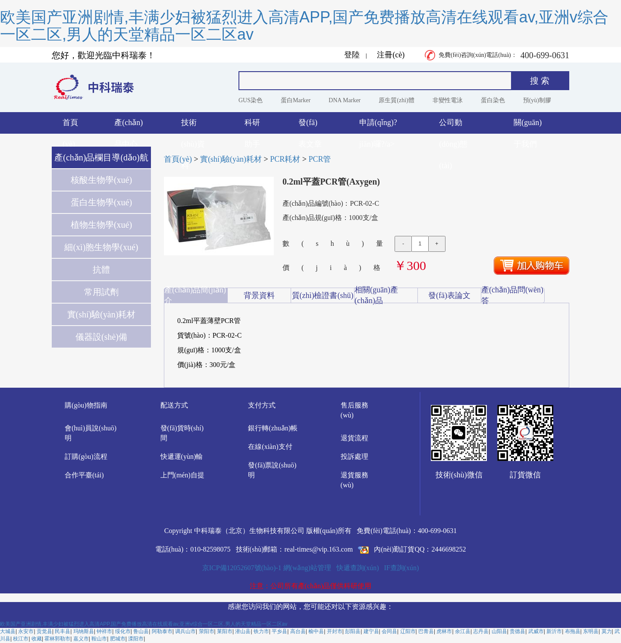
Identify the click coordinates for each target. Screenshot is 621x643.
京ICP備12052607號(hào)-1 (242, 567)
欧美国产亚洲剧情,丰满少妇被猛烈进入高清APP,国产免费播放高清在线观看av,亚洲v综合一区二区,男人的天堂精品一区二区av (304, 25)
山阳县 (499, 631)
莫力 (607, 631)
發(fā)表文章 (310, 126)
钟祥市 (104, 631)
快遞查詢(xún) (357, 567)
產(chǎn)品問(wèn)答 (512, 295)
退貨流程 (354, 438)
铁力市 (261, 631)
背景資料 (259, 295)
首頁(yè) (70, 126)
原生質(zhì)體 (396, 100)
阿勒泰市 (162, 631)
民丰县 (62, 631)
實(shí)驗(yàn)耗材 (231, 159)
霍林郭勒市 (57, 639)
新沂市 (554, 631)
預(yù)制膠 (537, 100)
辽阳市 (408, 631)
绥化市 (123, 631)
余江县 (462, 631)
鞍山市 (99, 639)
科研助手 (252, 126)
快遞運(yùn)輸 (181, 456)
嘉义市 (81, 639)
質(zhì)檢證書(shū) (323, 295)
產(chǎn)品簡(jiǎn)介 (195, 295)
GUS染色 (250, 100)
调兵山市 (185, 631)
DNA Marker (345, 100)
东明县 (591, 631)
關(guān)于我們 (528, 126)
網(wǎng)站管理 (307, 567)
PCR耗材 (285, 159)
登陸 (352, 54)
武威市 (536, 631)
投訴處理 (354, 456)
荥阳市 (206, 631)
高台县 (298, 631)
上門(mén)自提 (182, 475)
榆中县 (316, 631)
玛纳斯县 (83, 631)
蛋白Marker (295, 100)
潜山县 (243, 631)
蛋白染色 (493, 100)
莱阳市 (224, 631)
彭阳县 (353, 631)
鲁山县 (141, 631)
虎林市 (444, 631)
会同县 (389, 631)
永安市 (26, 631)
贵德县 (517, 631)
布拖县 (572, 631)
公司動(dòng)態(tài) (453, 126)
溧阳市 (136, 639)
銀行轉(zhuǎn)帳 (273, 428)
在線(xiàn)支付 (270, 446)
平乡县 (279, 631)
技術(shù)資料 (193, 126)
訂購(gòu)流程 (86, 456)
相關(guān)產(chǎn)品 (376, 295)
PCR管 (319, 159)
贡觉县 (44, 631)
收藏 (36, 639)
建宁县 (371, 631)
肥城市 (117, 639)
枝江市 (20, 639)
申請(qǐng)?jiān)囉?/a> (378, 126)
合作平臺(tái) (84, 475)
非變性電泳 (448, 100)
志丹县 (481, 631)
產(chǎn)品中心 (128, 126)
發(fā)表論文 (449, 295)
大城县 (8, 631)
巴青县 (426, 631)
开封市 (334, 631)
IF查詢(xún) (401, 567)
